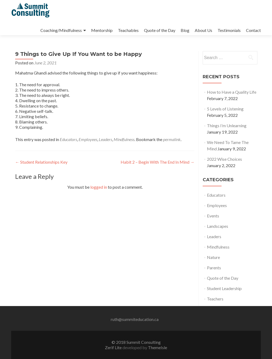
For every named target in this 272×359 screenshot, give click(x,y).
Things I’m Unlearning (226, 125)
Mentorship (102, 30)
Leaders (105, 139)
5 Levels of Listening (225, 108)
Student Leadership (224, 288)
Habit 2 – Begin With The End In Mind (157, 161)
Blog (185, 30)
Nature (213, 257)
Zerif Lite (113, 347)
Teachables (128, 30)
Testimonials (229, 30)
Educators (68, 139)
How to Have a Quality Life (231, 91)
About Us (203, 30)
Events (213, 215)
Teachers (215, 298)
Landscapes (217, 226)
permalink (172, 139)
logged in (98, 186)
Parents (214, 267)
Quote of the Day (159, 30)
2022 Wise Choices (224, 159)
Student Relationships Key (41, 161)
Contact (253, 30)
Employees (88, 139)
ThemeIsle (157, 347)
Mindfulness (124, 139)
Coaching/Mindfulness (61, 30)
